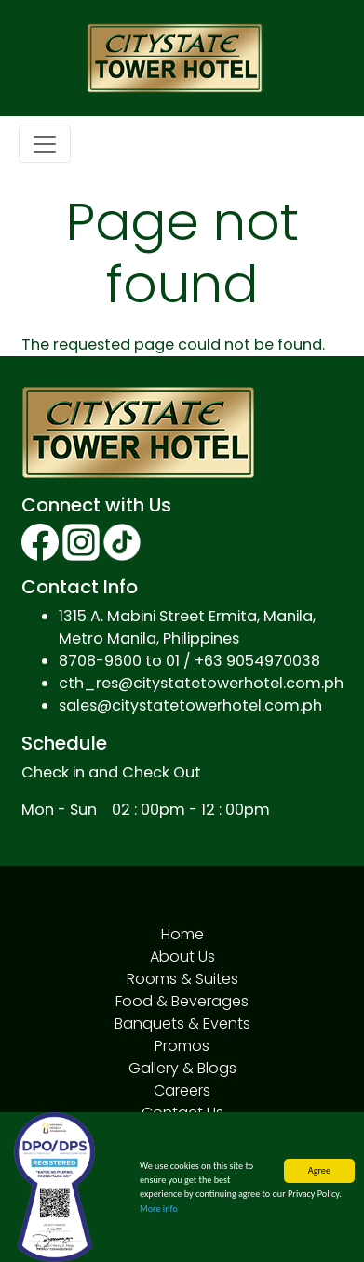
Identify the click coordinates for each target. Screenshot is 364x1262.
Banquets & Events (182, 1023)
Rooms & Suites (182, 979)
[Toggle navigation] (45, 144)
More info (159, 1208)
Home (182, 934)
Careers (182, 1090)
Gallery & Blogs (182, 1068)
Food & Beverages (182, 1001)
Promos (182, 1045)
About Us (182, 956)
